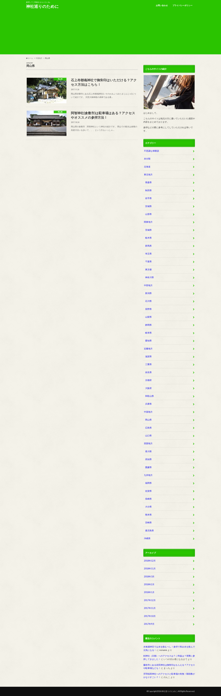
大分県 (148, 506)
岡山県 (148, 419)
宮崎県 (148, 522)
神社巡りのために (42, 6)
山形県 (148, 214)
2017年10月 (150, 616)
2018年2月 (149, 584)
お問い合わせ (162, 5)
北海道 (147, 166)
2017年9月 (149, 624)
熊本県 (148, 514)
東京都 (148, 269)
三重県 (148, 364)
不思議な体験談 (151, 150)
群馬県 (148, 245)
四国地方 (148, 443)
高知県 (148, 459)
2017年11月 (150, 608)
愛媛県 (148, 467)
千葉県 (148, 261)
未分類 (147, 158)
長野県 (148, 309)
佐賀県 (148, 491)
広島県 (148, 427)
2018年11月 (150, 568)
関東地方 (148, 222)
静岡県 (148, 325)
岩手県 (148, 198)
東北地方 (148, 174)
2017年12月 (150, 600)
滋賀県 (148, 356)
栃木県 (148, 237)
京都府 (148, 380)
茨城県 (148, 230)
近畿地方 (148, 348)
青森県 (148, 182)
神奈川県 (149, 277)
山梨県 (148, 317)
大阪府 (148, 388)
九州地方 (148, 475)
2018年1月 (149, 592)
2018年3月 (149, 576)
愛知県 (148, 340)
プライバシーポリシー (182, 5)
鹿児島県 (149, 530)
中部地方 (148, 285)
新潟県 (148, 293)
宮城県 (148, 206)
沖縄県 (147, 538)
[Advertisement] (110, 32)
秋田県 (148, 190)
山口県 (148, 435)
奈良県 (148, 372)
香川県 (148, 451)
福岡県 (148, 483)
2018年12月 (150, 560)
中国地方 (148, 411)
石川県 (148, 301)
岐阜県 (148, 332)
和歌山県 (149, 396)
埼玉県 (148, 253)
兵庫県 (148, 403)
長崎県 (148, 498)
